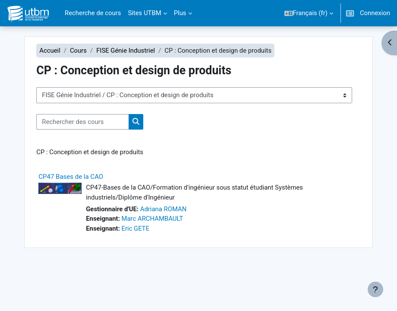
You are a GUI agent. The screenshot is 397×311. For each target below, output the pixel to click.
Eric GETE (136, 228)
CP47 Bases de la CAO (70, 177)
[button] (309, 13)
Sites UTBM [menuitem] (144, 13)
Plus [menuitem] (180, 13)
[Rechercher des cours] (82, 122)
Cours (78, 50)
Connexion (375, 13)
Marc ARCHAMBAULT (152, 218)
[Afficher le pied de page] (375, 289)
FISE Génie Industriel (125, 50)
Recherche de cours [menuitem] (93, 13)
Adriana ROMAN (163, 209)
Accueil (49, 50)
